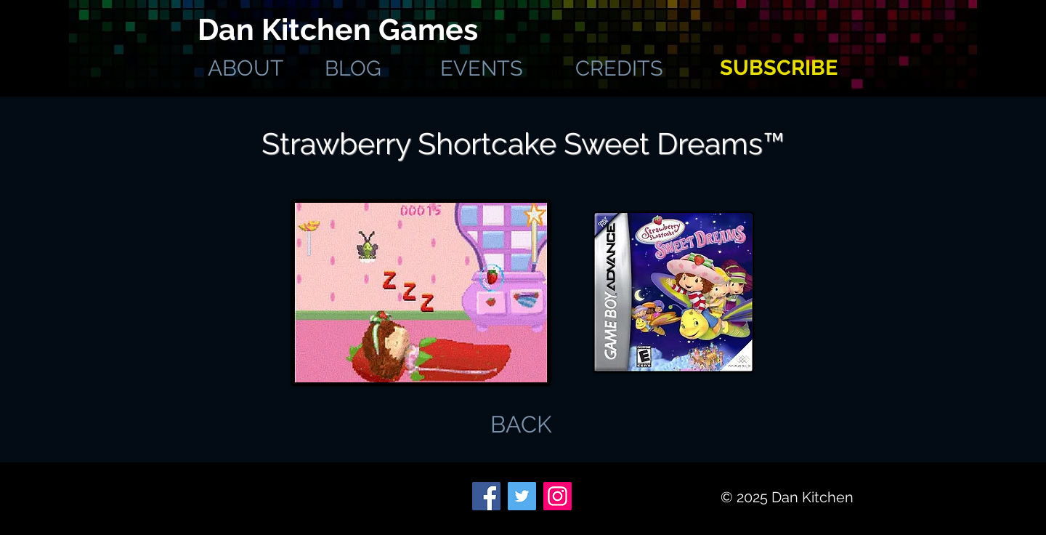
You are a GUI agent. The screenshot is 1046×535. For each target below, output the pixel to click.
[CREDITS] (619, 68)
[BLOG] (353, 68)
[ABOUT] (245, 68)
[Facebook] (486, 496)
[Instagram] (557, 496)
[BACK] (521, 424)
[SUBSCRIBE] (778, 68)
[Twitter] (522, 496)
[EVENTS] (481, 68)
